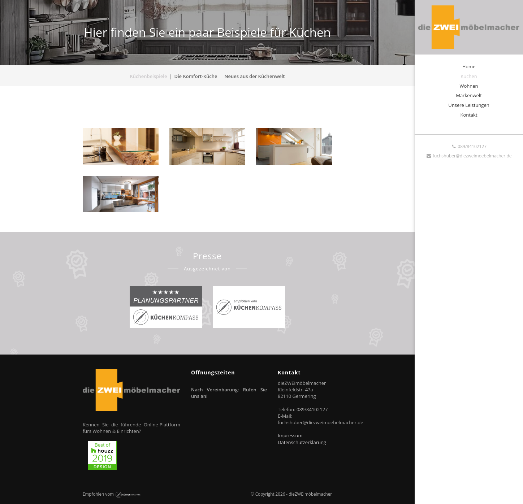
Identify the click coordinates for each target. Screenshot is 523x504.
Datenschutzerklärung (302, 442)
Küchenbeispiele (148, 76)
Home (469, 66)
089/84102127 (469, 146)
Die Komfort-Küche (195, 76)
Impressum (290, 435)
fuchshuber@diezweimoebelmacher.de (469, 156)
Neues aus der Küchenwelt (254, 76)
